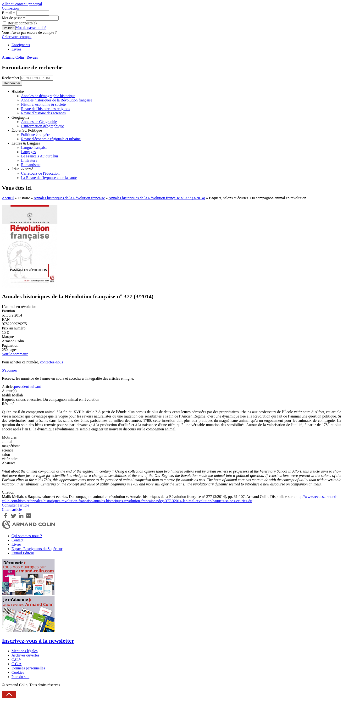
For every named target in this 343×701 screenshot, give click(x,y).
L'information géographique (42, 126)
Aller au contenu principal (22, 4)
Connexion (10, 8)
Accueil (8, 198)
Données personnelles (28, 668)
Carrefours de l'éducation (40, 173)
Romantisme (30, 165)
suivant (35, 386)
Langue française (34, 147)
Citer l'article (12, 509)
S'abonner (9, 370)
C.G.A (16, 664)
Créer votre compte (17, 37)
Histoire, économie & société (43, 104)
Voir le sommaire (15, 354)
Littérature (29, 160)
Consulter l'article (15, 505)
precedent (21, 386)
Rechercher (11, 78)
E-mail (8, 13)
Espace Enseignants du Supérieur (36, 549)
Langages (28, 152)
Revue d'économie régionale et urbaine (51, 139)
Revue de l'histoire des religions (45, 109)
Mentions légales (24, 651)
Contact (17, 540)
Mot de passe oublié (31, 28)
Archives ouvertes (25, 655)
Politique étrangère (35, 135)
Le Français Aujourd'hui (39, 156)
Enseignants (20, 45)
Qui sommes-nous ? (26, 536)
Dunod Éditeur (22, 553)
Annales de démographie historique (48, 96)
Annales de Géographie (39, 122)
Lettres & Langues (25, 143)
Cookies (17, 672)
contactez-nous (51, 362)
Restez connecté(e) (22, 23)
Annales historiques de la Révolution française (56, 100)
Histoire (17, 91)
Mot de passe (13, 18)
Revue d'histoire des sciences (43, 113)
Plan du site (20, 677)
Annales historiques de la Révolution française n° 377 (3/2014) (157, 198)
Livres (16, 49)
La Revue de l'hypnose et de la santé (49, 178)
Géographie (20, 117)
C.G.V (16, 659)
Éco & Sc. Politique (26, 130)
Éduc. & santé (22, 169)
